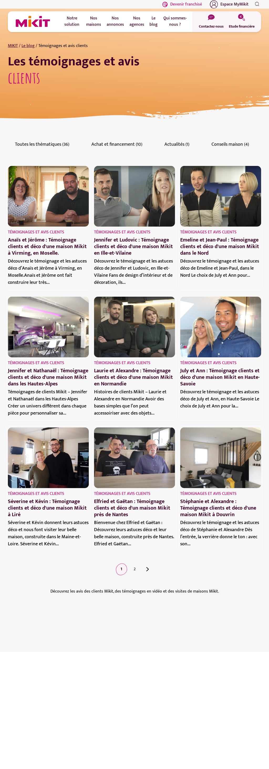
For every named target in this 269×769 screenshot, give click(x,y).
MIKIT (13, 45)
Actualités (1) (176, 144)
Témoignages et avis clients (36, 232)
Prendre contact (30, 722)
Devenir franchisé (182, 4)
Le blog (28, 45)
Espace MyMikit (229, 4)
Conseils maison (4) (230, 144)
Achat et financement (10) (116, 144)
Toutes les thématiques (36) (42, 144)
